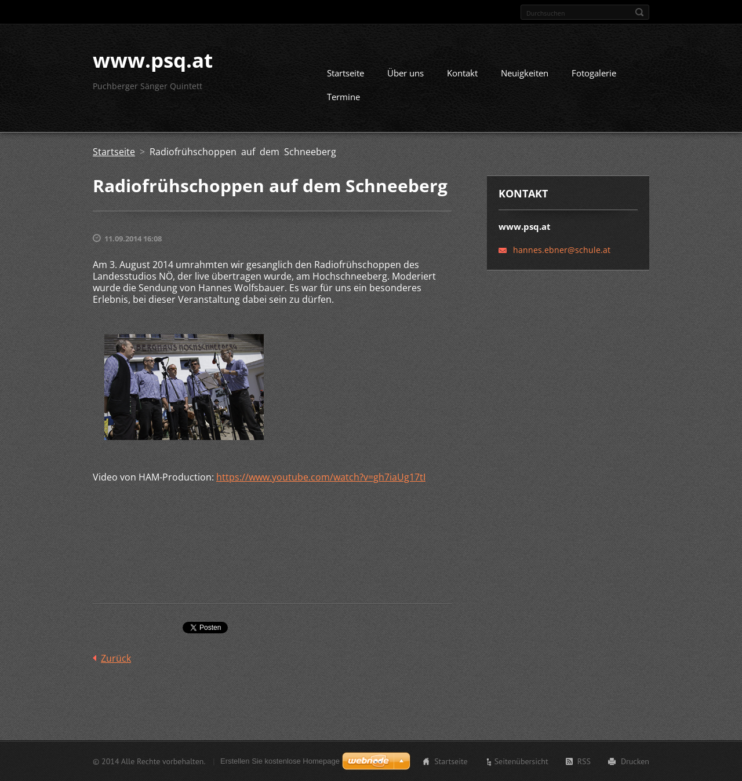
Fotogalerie (594, 73)
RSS (584, 761)
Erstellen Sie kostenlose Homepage (280, 761)
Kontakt (462, 73)
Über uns (405, 73)
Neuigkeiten (524, 73)
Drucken (635, 761)
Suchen (639, 12)
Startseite (345, 73)
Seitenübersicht (521, 761)
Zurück (116, 658)
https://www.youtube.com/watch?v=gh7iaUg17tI (320, 477)
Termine (343, 96)
